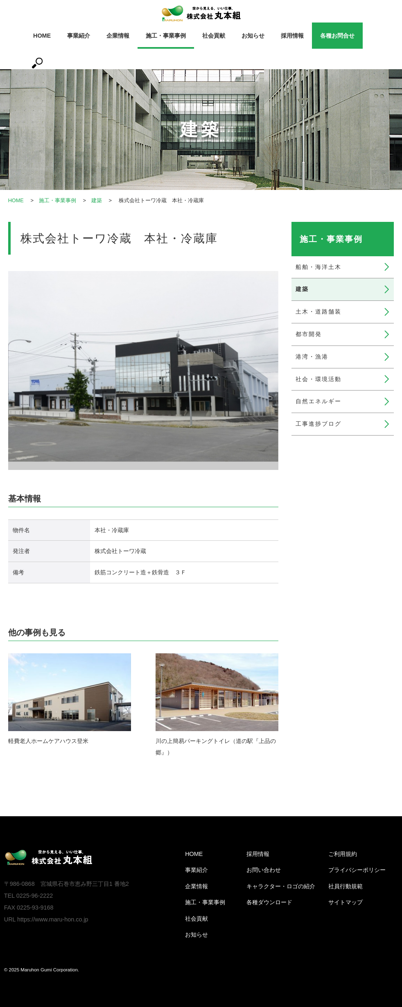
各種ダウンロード (269, 902)
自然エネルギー (318, 401)
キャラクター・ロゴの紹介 (280, 886)
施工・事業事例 (166, 35)
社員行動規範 (345, 886)
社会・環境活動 (318, 379)
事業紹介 (78, 35)
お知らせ (253, 35)
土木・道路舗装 (318, 311)
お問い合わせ (263, 870)
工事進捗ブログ (318, 423)
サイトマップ (345, 902)
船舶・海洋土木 (318, 267)
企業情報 (117, 35)
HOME (42, 35)
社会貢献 (213, 35)
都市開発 (309, 334)
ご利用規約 (342, 854)
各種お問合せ (337, 35)
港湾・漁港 (312, 356)
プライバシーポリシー (357, 870)
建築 (97, 200)
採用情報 (292, 35)
